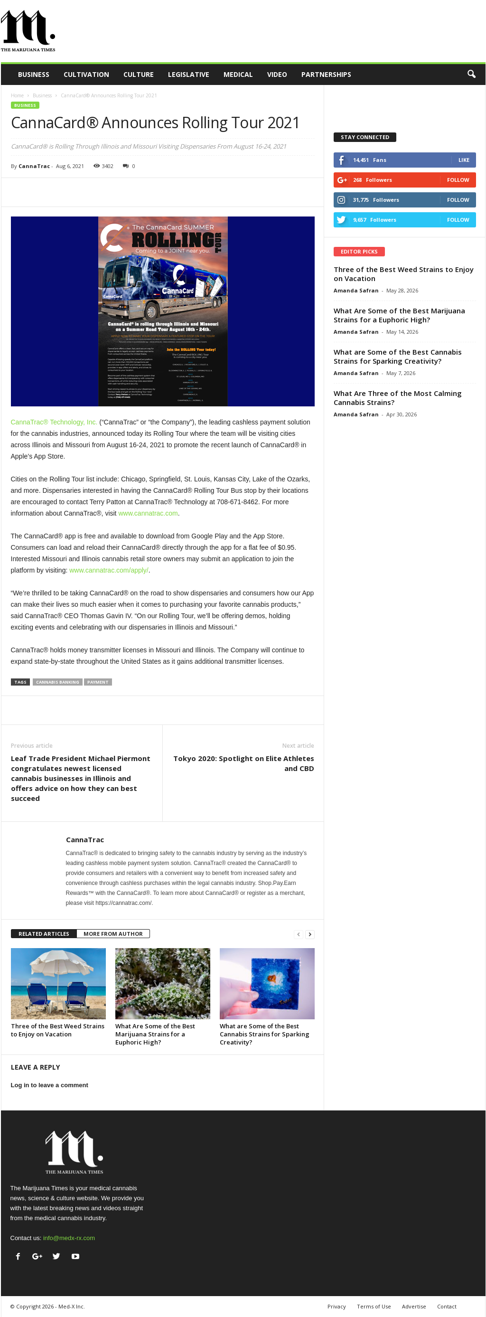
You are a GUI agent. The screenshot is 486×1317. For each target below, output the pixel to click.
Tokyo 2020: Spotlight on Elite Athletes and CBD (243, 763)
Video (277, 74)
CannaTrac (34, 165)
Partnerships (326, 74)
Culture (138, 74)
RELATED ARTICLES (44, 933)
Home (17, 95)
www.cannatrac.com (148, 513)
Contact (447, 1306)
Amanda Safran (356, 290)
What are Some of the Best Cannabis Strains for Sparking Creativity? (264, 1034)
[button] (471, 74)
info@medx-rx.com (69, 1238)
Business (33, 74)
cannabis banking (57, 682)
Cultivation (86, 74)
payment (98, 682)
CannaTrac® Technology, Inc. (54, 422)
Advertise (414, 1306)
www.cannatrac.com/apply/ (109, 570)
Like (463, 159)
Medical (238, 74)
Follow (458, 179)
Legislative (188, 74)
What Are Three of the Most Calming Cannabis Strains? (398, 397)
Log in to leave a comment (49, 1085)
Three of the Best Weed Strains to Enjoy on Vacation (57, 1030)
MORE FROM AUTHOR (113, 933)
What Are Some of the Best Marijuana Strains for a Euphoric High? (155, 1034)
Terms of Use (374, 1306)
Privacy (336, 1306)
